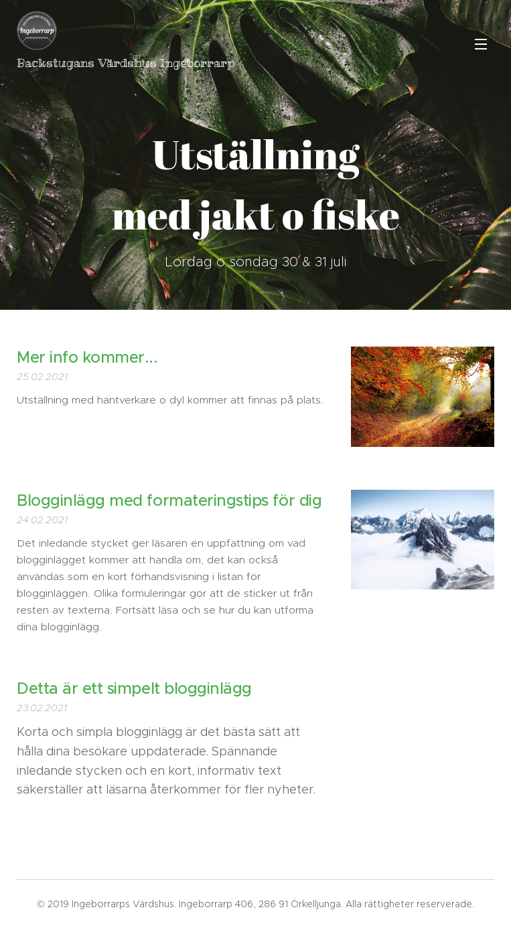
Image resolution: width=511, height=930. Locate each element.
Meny (481, 44)
